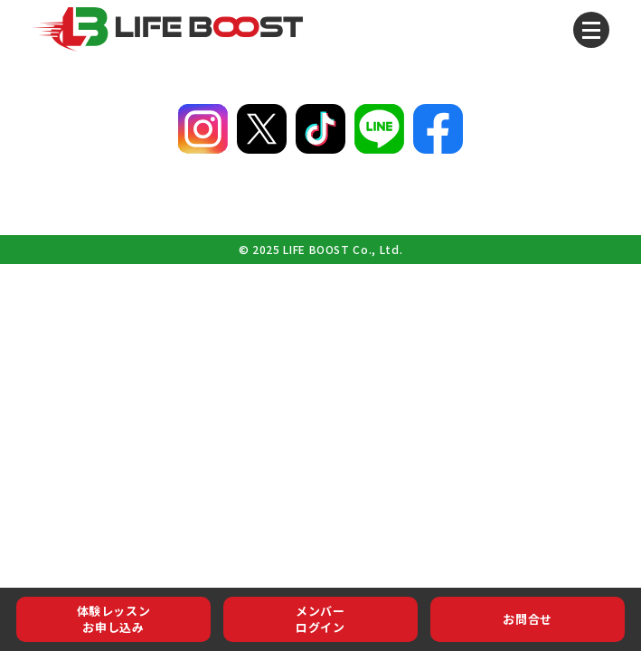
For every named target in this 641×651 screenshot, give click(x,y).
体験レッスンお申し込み (114, 619)
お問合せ (527, 618)
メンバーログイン (320, 619)
